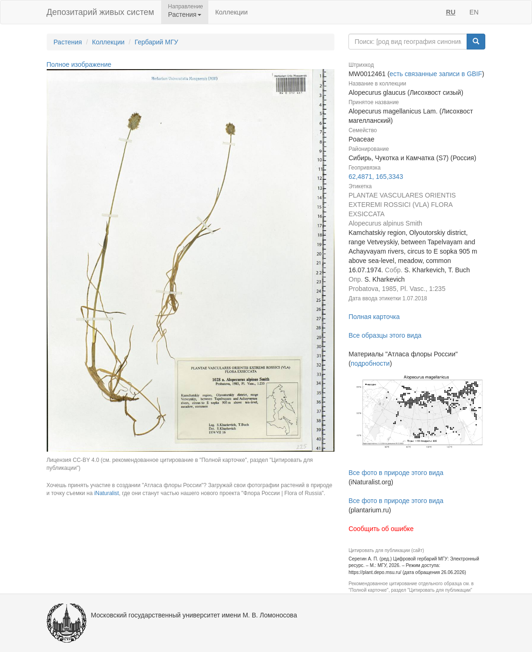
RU (450, 12)
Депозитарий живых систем (100, 12)
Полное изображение (79, 64)
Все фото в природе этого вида (395, 472)
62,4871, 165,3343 (375, 176)
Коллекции (231, 12)
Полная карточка (374, 316)
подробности (370, 363)
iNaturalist (106, 493)
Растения (68, 42)
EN (473, 12)
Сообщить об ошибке (380, 528)
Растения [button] (184, 14)
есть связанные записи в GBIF (436, 74)
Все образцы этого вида (384, 335)
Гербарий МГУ (156, 42)
